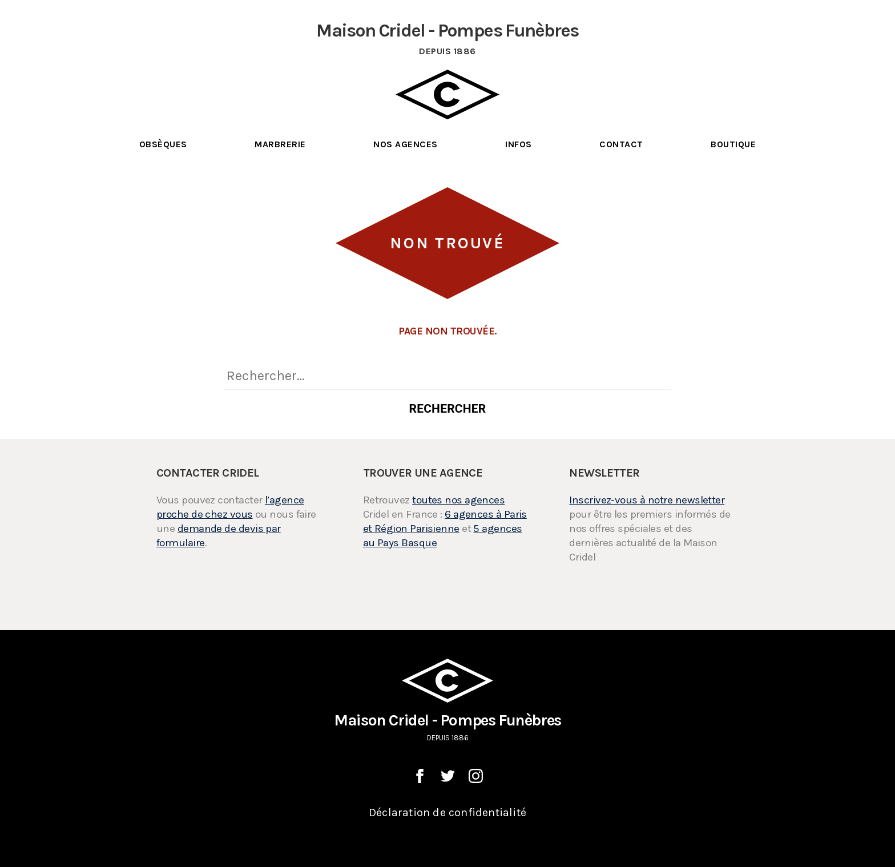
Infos (518, 144)
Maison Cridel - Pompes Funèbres (447, 701)
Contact (621, 144)
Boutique (733, 144)
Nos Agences (405, 144)
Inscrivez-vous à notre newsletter (646, 500)
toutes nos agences (458, 500)
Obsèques (163, 144)
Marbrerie (280, 144)
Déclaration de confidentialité (447, 812)
